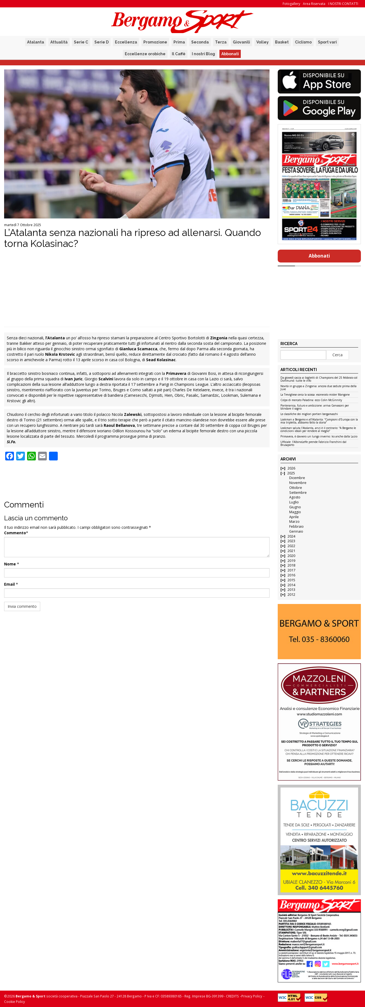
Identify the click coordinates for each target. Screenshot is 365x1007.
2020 (291, 555)
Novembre (297, 482)
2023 (291, 541)
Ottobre (295, 487)
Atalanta (35, 42)
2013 (291, 589)
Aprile (294, 517)
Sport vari (327, 42)
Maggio (295, 512)
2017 (291, 570)
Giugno (295, 507)
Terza (221, 42)
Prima (179, 42)
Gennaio (296, 531)
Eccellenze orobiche (145, 54)
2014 (291, 585)
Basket (282, 42)
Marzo (294, 521)
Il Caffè (179, 54)
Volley (262, 42)
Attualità (59, 42)
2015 (291, 580)
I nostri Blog (203, 54)
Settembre (298, 492)
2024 (291, 536)
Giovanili (241, 42)
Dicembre (297, 477)
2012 (291, 594)
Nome (10, 564)
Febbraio (296, 526)
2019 (291, 560)
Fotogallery (291, 3)
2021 (291, 550)
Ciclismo (303, 42)
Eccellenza (126, 42)
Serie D (101, 42)
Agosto (294, 497)
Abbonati (230, 54)
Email (9, 584)
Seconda (200, 42)
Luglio (294, 502)
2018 (291, 565)
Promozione (155, 42)
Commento (15, 532)
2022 (291, 546)
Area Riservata (314, 3)
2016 (291, 575)
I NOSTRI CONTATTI (343, 3)
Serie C (81, 42)
